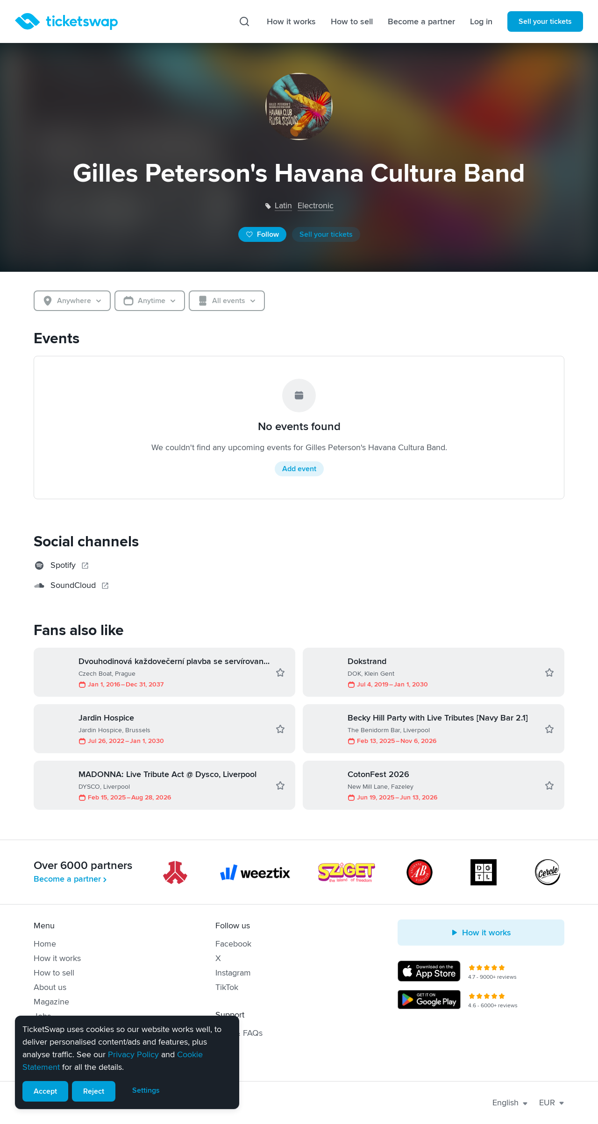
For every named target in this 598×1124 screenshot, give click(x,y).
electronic (316, 205)
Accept (45, 1091)
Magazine (51, 1002)
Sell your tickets (545, 21)
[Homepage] (66, 21)
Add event (299, 469)
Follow (262, 234)
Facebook (233, 944)
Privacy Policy (133, 1054)
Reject (93, 1091)
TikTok (226, 987)
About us (50, 987)
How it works (291, 21)
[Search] (244, 21)
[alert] (127, 1062)
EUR (551, 1102)
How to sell (352, 21)
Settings (146, 1090)
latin (283, 205)
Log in (481, 21)
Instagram (233, 973)
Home (45, 944)
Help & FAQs (239, 1033)
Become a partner (421, 21)
